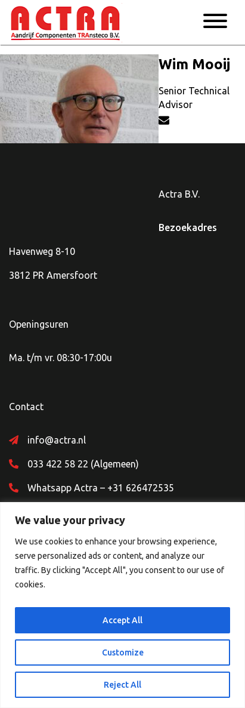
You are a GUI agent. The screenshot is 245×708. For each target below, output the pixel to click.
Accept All (122, 620)
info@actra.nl (56, 440)
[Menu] (215, 23)
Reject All (122, 684)
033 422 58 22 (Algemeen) (83, 463)
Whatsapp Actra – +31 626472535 (100, 487)
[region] (122, 605)
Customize (123, 652)
